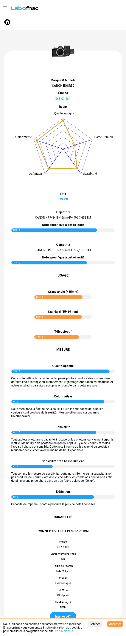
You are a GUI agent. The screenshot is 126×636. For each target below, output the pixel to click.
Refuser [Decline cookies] (94, 624)
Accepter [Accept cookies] (115, 624)
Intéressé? (63, 616)
